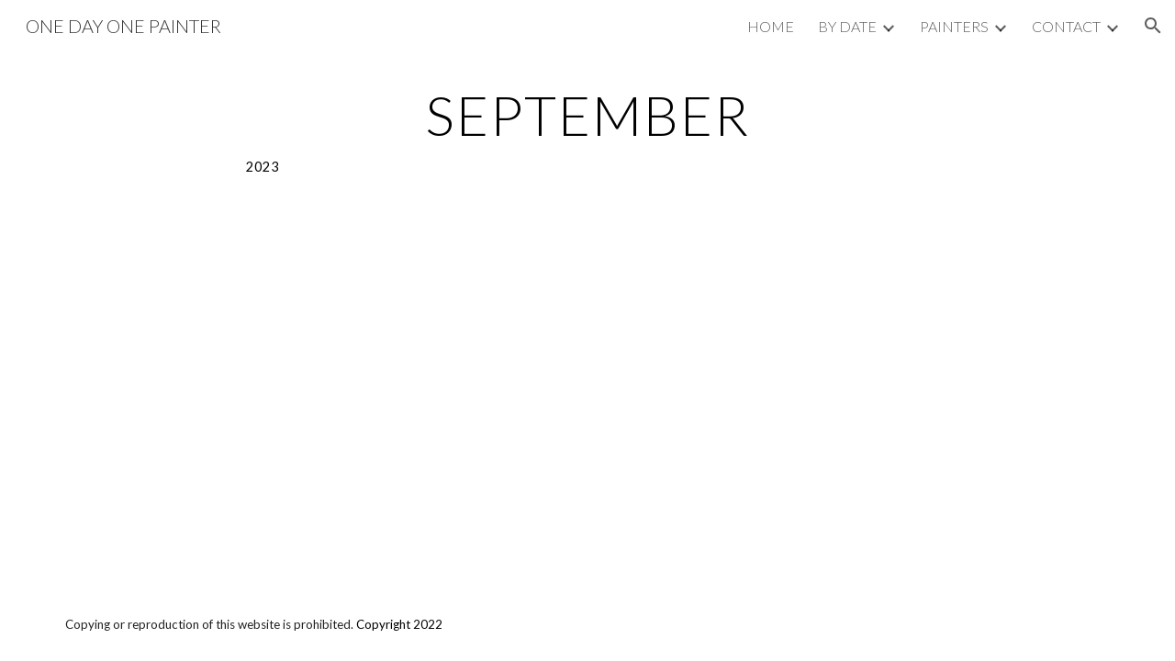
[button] (1153, 26)
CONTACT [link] (1066, 26)
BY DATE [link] (847, 26)
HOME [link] (770, 26)
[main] (587, 131)
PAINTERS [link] (954, 26)
